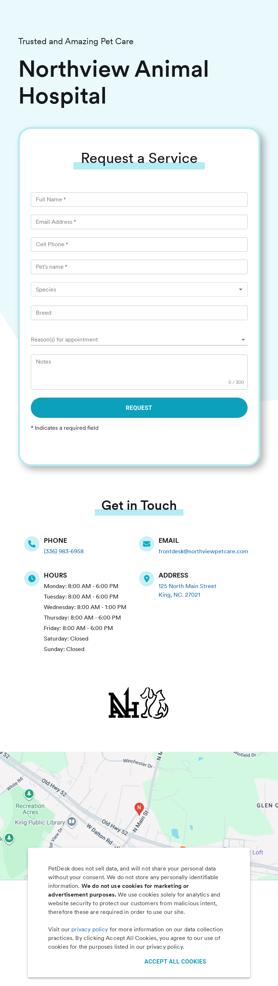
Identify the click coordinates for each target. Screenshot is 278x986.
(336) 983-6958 (64, 551)
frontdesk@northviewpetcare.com (203, 551)
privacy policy (89, 929)
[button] (139, 339)
